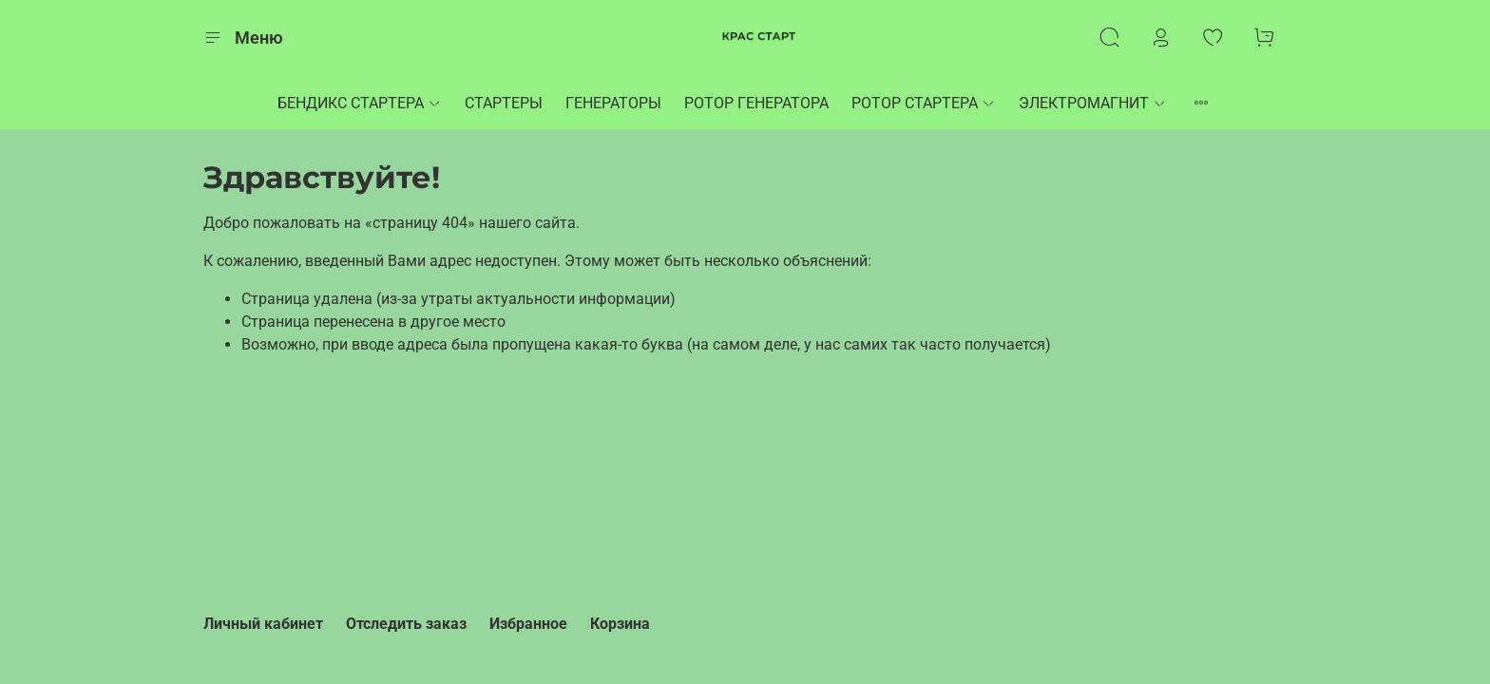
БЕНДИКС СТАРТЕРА (359, 103)
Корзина (620, 624)
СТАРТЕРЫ (504, 103)
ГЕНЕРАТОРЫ (613, 103)
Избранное (528, 624)
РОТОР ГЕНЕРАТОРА (756, 103)
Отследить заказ (406, 624)
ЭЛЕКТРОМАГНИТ (1093, 103)
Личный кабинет (263, 624)
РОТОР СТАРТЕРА (923, 103)
